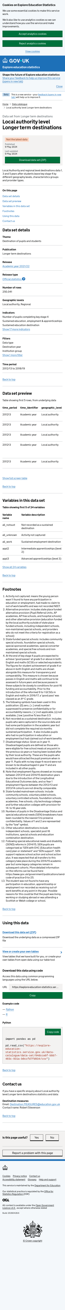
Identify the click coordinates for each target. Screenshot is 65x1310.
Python (10, 1009)
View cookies (32, 51)
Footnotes (8, 211)
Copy (32, 995)
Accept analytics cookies (32, 33)
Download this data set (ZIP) (19, 932)
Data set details (11, 196)
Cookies (6, 1175)
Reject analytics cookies (32, 43)
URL (4, 987)
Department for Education (47, 1185)
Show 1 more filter (12, 355)
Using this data (10, 216)
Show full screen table (14, 478)
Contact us (8, 221)
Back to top (8, 379)
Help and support (47, 1179)
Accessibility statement (13, 1179)
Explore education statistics (21, 67)
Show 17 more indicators (16, 329)
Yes (38, 1137)
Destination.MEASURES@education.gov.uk (35, 1104)
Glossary (32, 1179)
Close (59, 86)
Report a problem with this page (32, 1153)
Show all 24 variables (14, 567)
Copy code (53, 1031)
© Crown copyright (32, 1240)
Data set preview (11, 201)
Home (5, 104)
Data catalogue (19, 104)
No (54, 1137)
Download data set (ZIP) (32, 160)
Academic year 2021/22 (16, 266)
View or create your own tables (20, 951)
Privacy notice (20, 1175)
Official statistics (13, 279)
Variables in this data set (16, 206)
